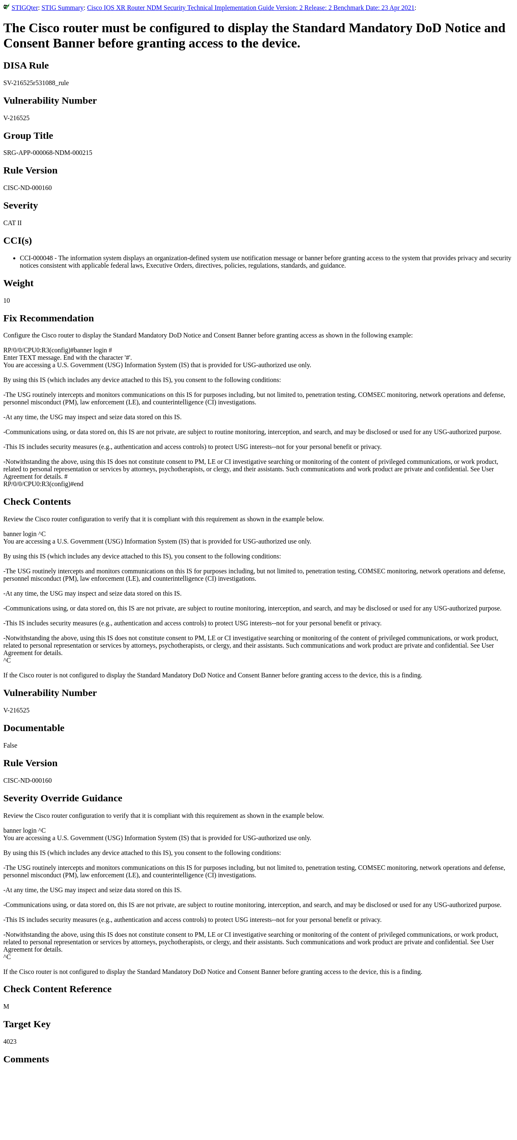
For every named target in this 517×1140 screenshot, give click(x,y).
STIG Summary (62, 7)
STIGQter (25, 7)
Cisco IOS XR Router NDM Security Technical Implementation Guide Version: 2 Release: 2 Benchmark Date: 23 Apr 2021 (251, 7)
